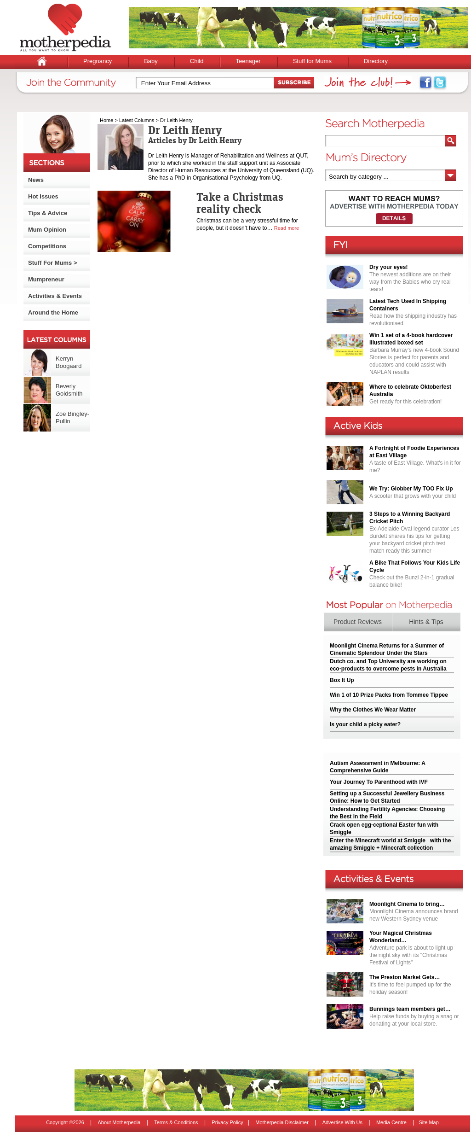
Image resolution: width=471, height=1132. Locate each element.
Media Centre (391, 1122)
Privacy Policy (227, 1122)
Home (106, 120)
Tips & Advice (47, 213)
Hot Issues (43, 196)
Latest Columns (136, 120)
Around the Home (53, 312)
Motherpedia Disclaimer (282, 1122)
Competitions (47, 246)
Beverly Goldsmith (69, 390)
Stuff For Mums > (52, 262)
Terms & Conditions (176, 1122)
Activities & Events (55, 295)
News (36, 179)
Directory (376, 61)
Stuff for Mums (312, 61)
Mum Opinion (47, 229)
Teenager (248, 61)
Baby (151, 61)
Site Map (428, 1122)
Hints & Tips (426, 621)
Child (197, 61)
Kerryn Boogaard (68, 362)
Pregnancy (97, 61)
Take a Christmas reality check (239, 203)
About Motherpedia (119, 1122)
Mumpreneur (46, 279)
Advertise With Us (342, 1122)
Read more (286, 228)
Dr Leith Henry (176, 120)
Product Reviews (357, 621)
